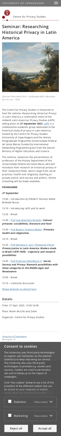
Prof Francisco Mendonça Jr (26, 261)
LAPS (46, 123)
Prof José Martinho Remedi (26, 220)
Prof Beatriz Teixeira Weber (26, 229)
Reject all (16, 428)
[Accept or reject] (10, 401)
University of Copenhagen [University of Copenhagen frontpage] (14, 336)
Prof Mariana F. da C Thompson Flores (32, 244)
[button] (56, 3)
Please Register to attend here (19, 289)
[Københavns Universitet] (6, 15)
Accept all (44, 428)
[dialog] (30, 389)
